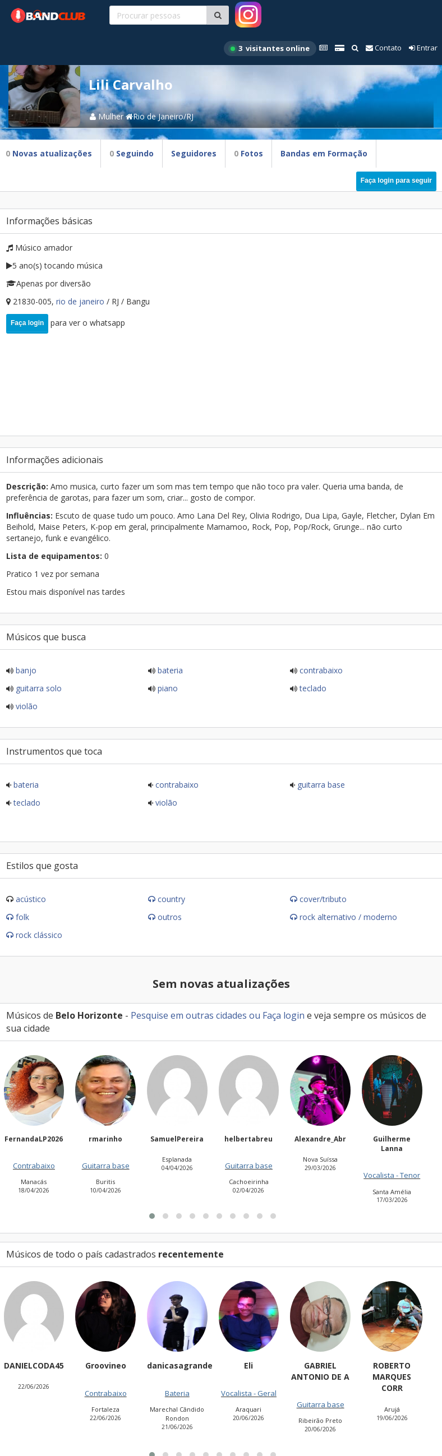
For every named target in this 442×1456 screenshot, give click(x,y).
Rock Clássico (39, 935)
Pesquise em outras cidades (189, 1015)
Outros (170, 917)
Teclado (311, 688)
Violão (25, 706)
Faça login (27, 323)
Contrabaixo (320, 670)
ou (255, 1015)
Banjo (24, 670)
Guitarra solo (37, 688)
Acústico (31, 899)
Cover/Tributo (323, 899)
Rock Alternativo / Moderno (348, 917)
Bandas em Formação (323, 153)
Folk (22, 917)
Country (171, 899)
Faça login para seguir (396, 180)
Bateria (169, 670)
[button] (152, 1350)
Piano (166, 688)
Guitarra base (320, 784)
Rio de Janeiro (81, 301)
